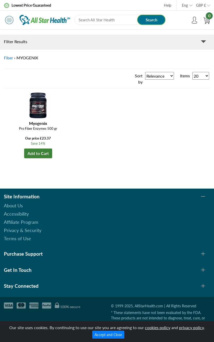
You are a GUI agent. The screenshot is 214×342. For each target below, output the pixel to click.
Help (167, 5)
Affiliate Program (21, 222)
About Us (13, 205)
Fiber (8, 57)
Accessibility (16, 214)
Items (185, 75)
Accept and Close (108, 334)
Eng (185, 5)
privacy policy (191, 327)
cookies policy (157, 327)
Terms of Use (17, 238)
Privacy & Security (22, 230)
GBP (201, 5)
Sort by (139, 78)
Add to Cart (38, 153)
